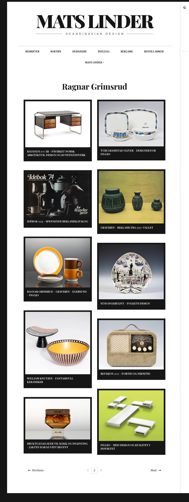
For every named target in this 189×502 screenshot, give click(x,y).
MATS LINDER (93, 62)
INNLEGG (103, 51)
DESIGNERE (79, 51)
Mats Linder (94, 20)
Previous (36, 470)
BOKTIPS (55, 51)
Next (156, 470)
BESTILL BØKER (154, 51)
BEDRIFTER (32, 51)
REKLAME (127, 51)
